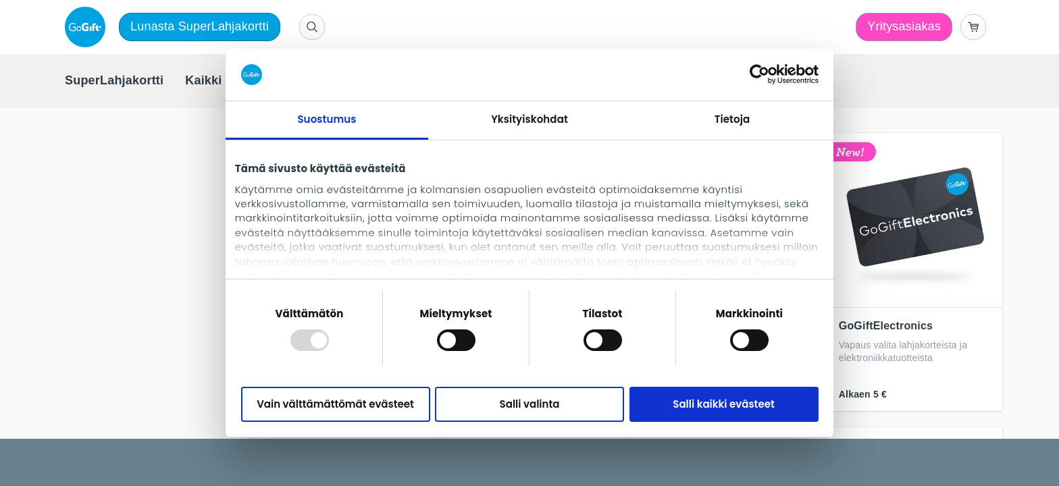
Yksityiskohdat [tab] (529, 119)
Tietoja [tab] (732, 119)
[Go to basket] (973, 27)
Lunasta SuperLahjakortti (199, 26)
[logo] (88, 27)
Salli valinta (530, 404)
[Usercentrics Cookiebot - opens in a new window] (759, 74)
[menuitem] (114, 81)
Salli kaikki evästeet (723, 404)
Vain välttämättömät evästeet (335, 404)
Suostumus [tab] (326, 119)
